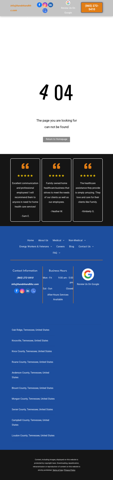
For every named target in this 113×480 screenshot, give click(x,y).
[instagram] (45, 5)
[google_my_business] (45, 11)
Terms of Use (58, 470)
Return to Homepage (56, 139)
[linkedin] (50, 5)
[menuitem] (32, 26)
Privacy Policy (69, 470)
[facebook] (39, 5)
